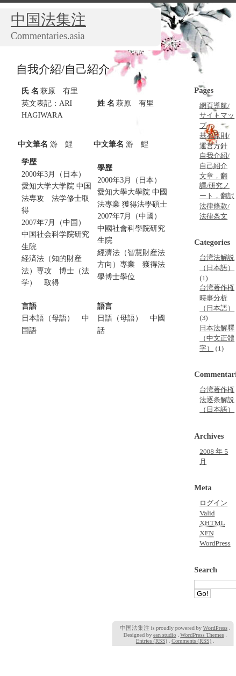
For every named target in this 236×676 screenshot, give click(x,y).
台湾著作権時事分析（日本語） (216, 297)
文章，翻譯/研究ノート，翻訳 (216, 186)
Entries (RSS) (151, 641)
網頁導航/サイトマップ (216, 115)
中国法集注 (48, 19)
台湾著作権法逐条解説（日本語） (216, 399)
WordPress (215, 543)
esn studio (164, 635)
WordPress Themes (202, 635)
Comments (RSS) (191, 641)
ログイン (213, 503)
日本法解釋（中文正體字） (216, 338)
